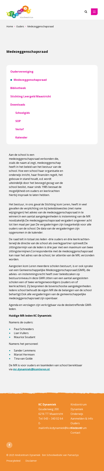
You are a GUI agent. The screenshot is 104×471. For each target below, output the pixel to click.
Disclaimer (31, 460)
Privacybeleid (13, 460)
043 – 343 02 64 (53, 418)
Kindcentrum (79, 428)
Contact (75, 432)
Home (9, 26)
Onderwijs (77, 414)
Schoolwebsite (54, 455)
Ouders (20, 26)
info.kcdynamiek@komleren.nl (63, 428)
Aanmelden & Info (82, 418)
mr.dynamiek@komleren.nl (31, 369)
